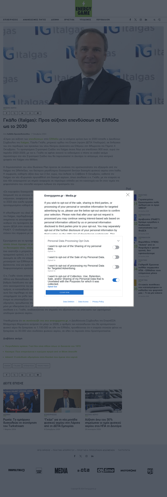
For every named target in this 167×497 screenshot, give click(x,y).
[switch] (115, 247)
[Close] (128, 195)
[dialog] (83, 248)
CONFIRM (65, 292)
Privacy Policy (98, 302)
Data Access (83, 302)
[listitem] (83, 240)
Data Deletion (68, 302)
